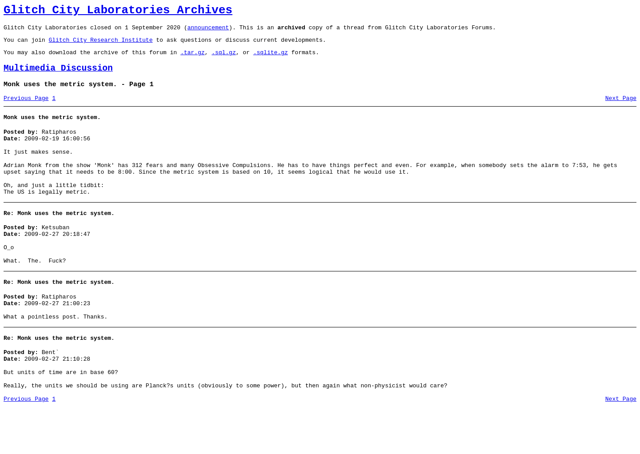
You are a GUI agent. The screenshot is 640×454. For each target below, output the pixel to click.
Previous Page (26, 109)
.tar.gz (192, 59)
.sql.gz (224, 59)
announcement (208, 31)
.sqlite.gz (270, 59)
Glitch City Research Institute (100, 45)
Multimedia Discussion (58, 76)
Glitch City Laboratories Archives (118, 12)
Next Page (620, 109)
